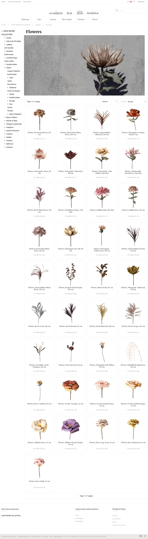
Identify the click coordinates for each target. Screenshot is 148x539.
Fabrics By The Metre (13, 41)
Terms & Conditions (14, 2)
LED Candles (8, 48)
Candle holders (11, 64)
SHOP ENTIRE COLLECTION (20, 25)
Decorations (11, 84)
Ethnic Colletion (11, 117)
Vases (9, 81)
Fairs (39, 20)
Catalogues (79, 518)
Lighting (9, 44)
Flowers (49, 25)
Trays (11, 78)
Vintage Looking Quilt (13, 124)
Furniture (9, 140)
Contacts (81, 20)
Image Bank (116, 519)
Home (3, 2)
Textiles (9, 137)
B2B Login (141, 2)
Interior (38, 25)
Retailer (115, 515)
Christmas (12, 88)
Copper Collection (13, 71)
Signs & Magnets (15, 114)
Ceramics (9, 147)
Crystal (8, 38)
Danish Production (12, 131)
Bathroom (9, 144)
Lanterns (9, 134)
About (94, 20)
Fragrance (9, 127)
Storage (12, 101)
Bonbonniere (8, 54)
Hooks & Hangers (13, 91)
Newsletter (79, 521)
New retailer (67, 20)
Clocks (9, 107)
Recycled (9, 51)
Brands (53, 20)
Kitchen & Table (11, 121)
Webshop (25, 20)
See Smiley (27, 2)
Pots (10, 104)
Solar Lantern (9, 61)
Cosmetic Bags (11, 58)
